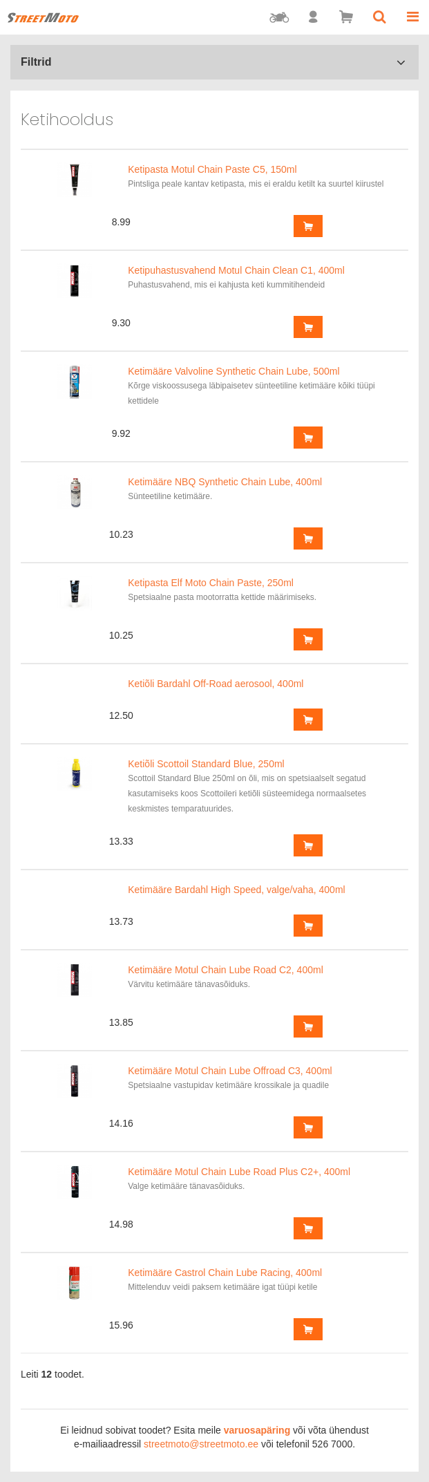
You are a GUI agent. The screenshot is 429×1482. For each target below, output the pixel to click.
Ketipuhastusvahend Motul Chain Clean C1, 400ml (236, 270)
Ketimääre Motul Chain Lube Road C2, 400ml (225, 969)
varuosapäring (257, 1430)
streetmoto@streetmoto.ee (201, 1444)
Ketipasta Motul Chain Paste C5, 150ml (212, 169)
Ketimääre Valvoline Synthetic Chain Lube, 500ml (233, 371)
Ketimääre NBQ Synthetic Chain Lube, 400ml (225, 481)
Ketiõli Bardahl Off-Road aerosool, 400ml (215, 683)
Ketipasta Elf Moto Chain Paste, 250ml (211, 582)
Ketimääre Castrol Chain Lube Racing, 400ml (225, 1272)
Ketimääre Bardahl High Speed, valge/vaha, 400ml (236, 889)
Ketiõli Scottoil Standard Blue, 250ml (206, 763)
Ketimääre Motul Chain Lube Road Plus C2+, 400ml (239, 1171)
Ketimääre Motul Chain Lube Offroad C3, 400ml (230, 1070)
